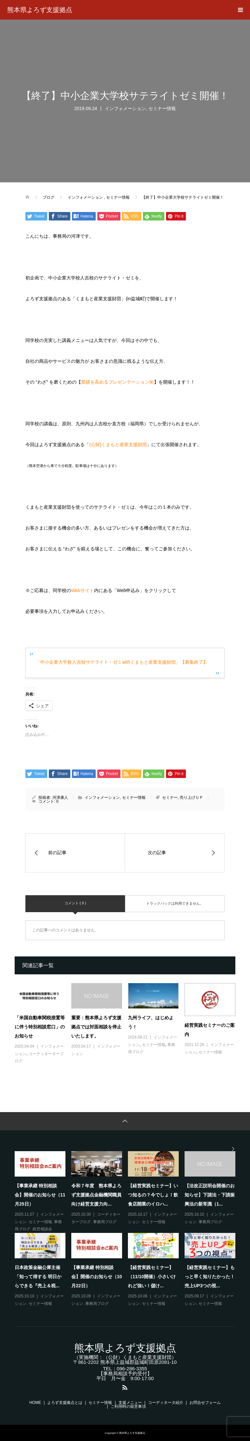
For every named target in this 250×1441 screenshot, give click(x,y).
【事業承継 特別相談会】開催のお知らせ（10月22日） (96, 1276)
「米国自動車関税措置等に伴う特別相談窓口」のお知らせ (40, 1026)
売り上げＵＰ (191, 797)
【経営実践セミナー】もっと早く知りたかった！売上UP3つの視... (210, 1276)
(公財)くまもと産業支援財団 (118, 444)
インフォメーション (125, 108)
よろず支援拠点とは (64, 1402)
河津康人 (60, 797)
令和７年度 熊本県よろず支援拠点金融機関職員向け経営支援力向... (96, 1195)
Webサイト (82, 590)
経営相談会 (42, 1229)
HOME (35, 1402)
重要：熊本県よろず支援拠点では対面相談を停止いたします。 (96, 1026)
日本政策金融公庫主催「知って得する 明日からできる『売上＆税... (38, 1276)
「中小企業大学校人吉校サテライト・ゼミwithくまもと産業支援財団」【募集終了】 (121, 662)
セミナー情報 (162, 108)
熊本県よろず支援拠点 (39, 9)
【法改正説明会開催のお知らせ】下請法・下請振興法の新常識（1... (210, 1195)
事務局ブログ (105, 1222)
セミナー (170, 797)
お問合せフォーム (205, 1402)
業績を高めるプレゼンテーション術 (117, 382)
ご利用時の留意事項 (128, 1406)
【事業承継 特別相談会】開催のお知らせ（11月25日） (40, 1195)
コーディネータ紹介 (165, 1402)
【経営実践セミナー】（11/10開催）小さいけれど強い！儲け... (152, 1276)
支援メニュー (130, 1402)
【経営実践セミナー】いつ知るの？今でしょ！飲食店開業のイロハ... (153, 1195)
